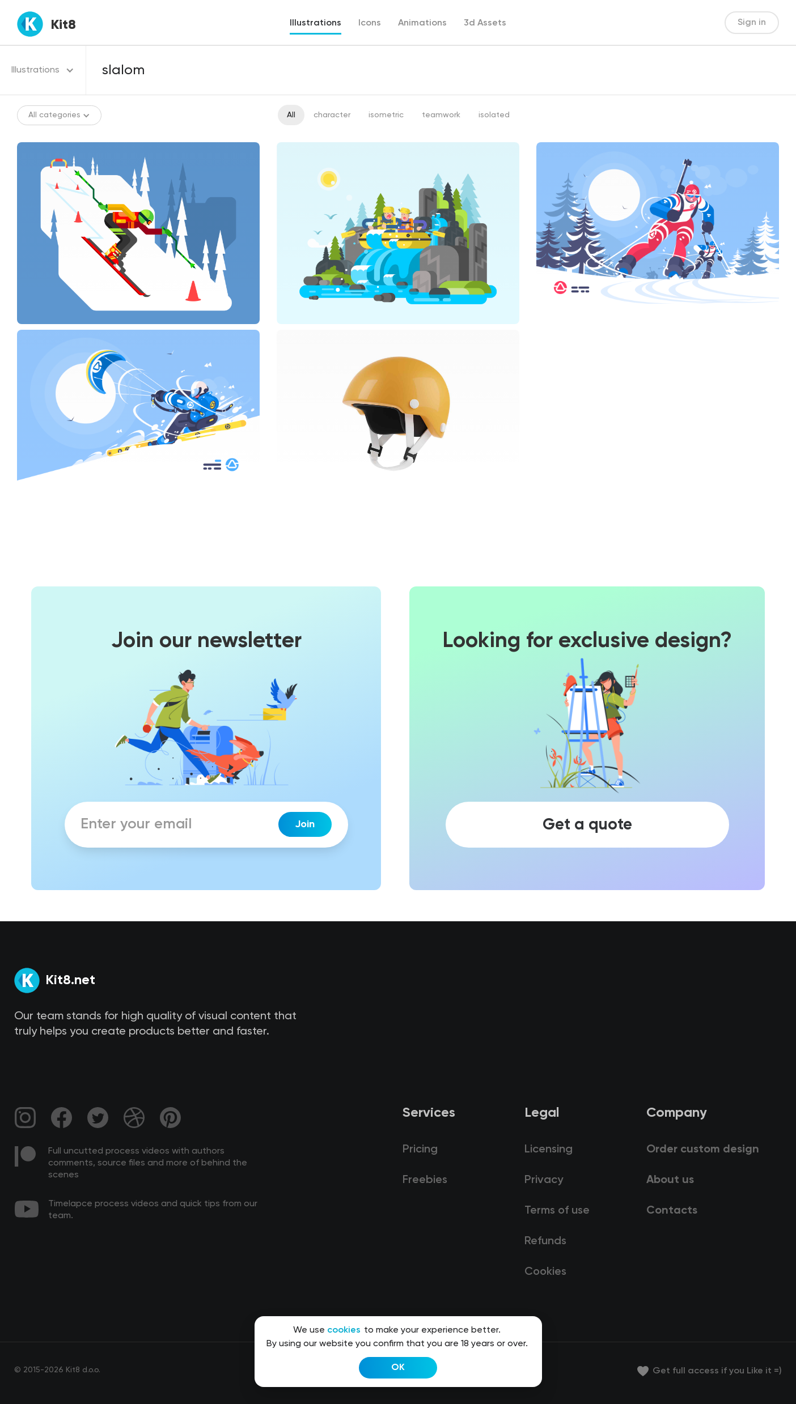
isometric (386, 115)
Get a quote (587, 824)
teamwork (441, 115)
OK (398, 1367)
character (332, 115)
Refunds (545, 1241)
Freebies (425, 1180)
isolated (494, 115)
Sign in (752, 22)
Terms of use (557, 1210)
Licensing (548, 1149)
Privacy (543, 1180)
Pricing (420, 1149)
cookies (344, 1330)
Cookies (545, 1272)
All (291, 115)
